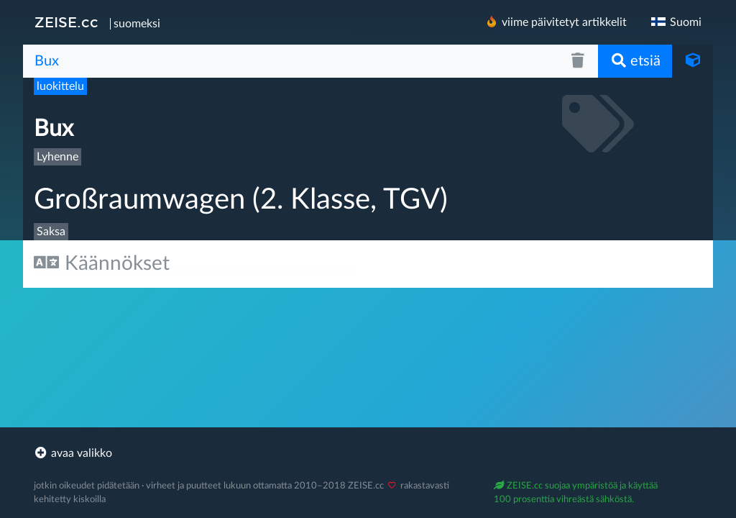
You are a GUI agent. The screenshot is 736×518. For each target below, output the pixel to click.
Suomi (676, 22)
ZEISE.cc (66, 22)
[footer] (368, 453)
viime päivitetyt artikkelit (555, 22)
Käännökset (102, 263)
